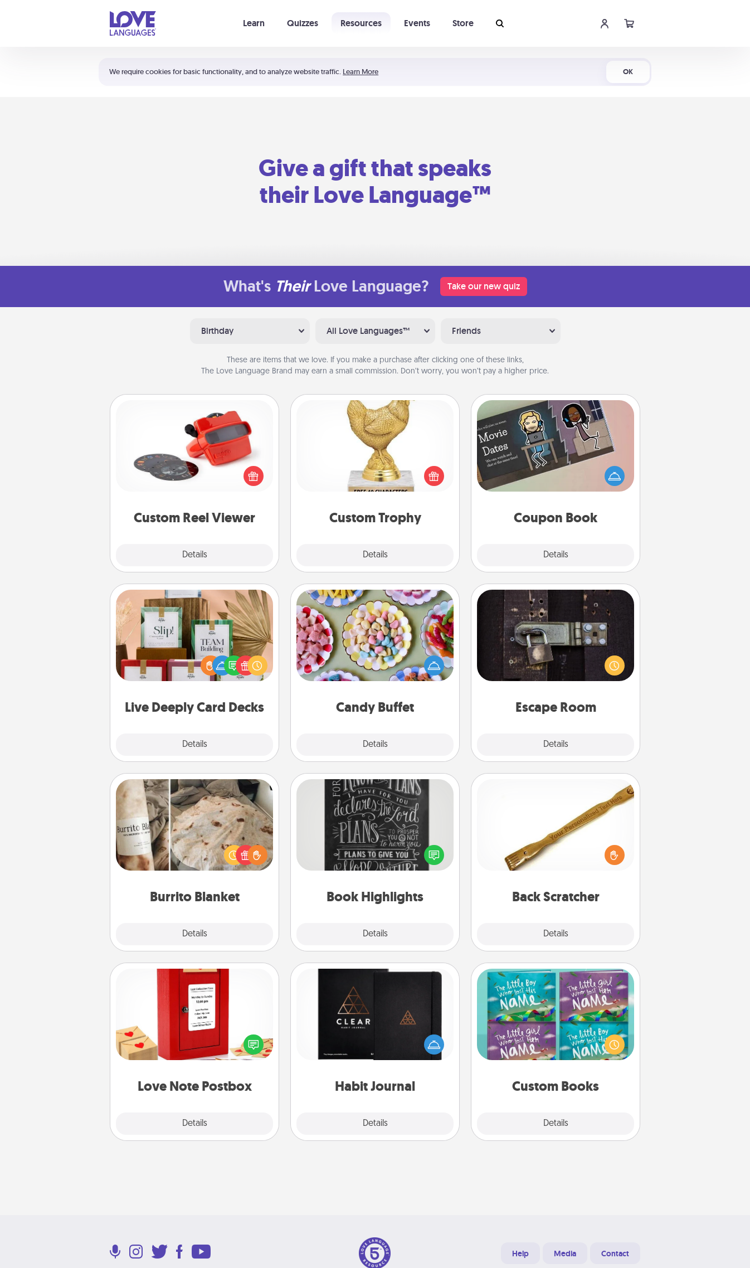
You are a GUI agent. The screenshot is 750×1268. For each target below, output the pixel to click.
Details (194, 555)
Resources (361, 23)
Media (565, 1253)
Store (463, 23)
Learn (254, 23)
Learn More (360, 71)
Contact (615, 1253)
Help (520, 1253)
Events (417, 23)
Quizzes (302, 23)
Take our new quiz (483, 286)
